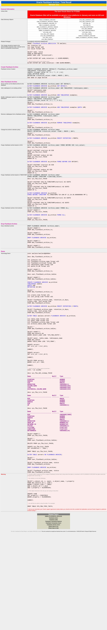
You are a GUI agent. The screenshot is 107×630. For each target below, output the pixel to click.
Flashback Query (53, 610)
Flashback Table (53, 611)
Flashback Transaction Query (53, 615)
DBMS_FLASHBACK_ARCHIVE (53, 608)
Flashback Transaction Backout (53, 613)
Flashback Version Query (53, 616)
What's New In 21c (53, 618)
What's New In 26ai (53, 620)
